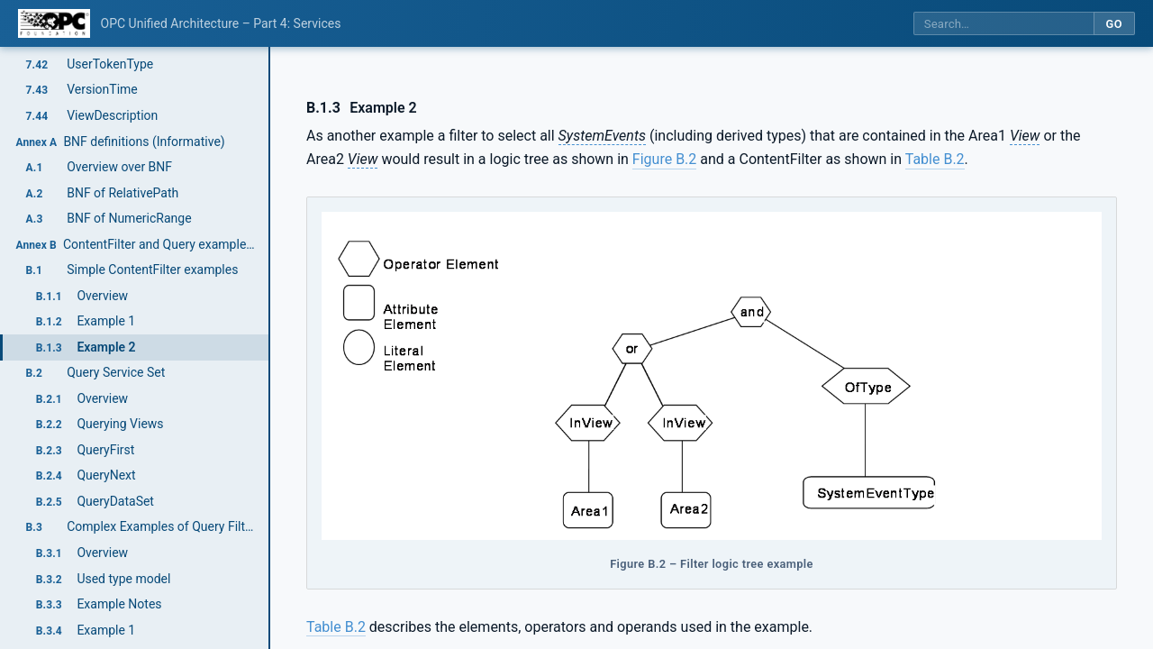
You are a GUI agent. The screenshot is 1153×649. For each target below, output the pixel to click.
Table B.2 (935, 159)
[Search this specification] (1003, 24)
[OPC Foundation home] (54, 23)
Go (1113, 24)
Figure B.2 (664, 159)
